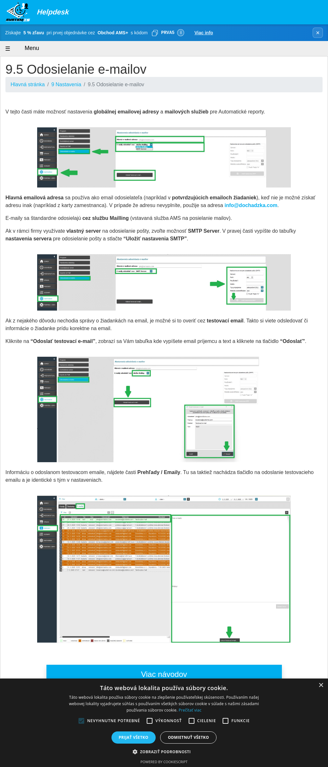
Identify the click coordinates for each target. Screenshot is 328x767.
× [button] (320, 685)
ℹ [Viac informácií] (180, 32)
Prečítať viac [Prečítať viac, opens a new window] (190, 710)
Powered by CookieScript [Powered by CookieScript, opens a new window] (164, 761)
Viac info (203, 32)
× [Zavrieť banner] (318, 32)
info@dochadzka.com (251, 205)
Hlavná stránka (28, 84)
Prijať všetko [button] (134, 737)
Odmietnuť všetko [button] (188, 737)
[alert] (164, 723)
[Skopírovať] (154, 32)
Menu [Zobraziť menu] (26, 48)
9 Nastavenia (66, 84)
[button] (164, 751)
